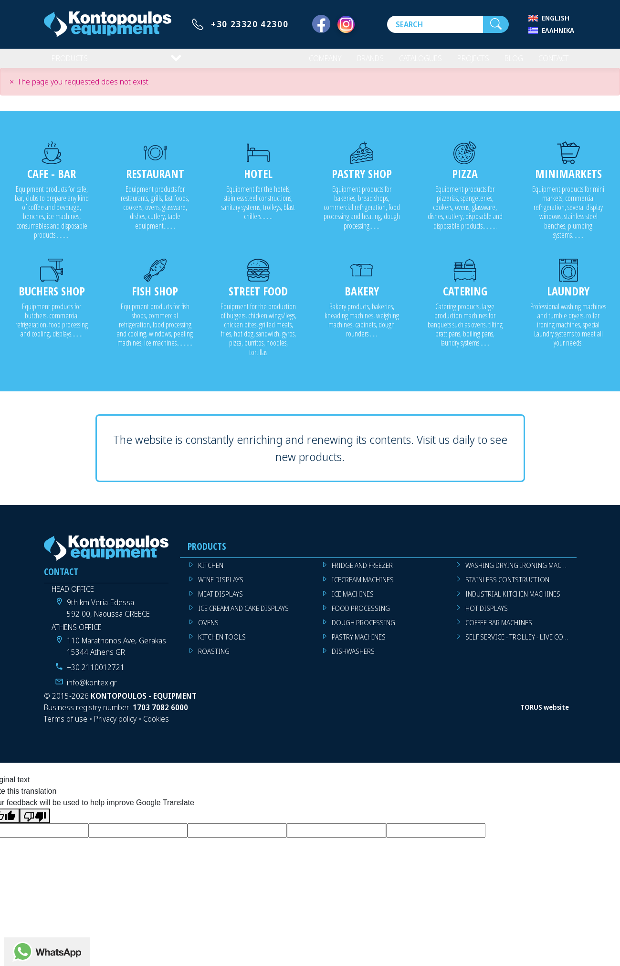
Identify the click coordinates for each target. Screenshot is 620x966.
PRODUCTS (71, 62)
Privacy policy (115, 726)
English (555, 17)
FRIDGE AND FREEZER (362, 573)
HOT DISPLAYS (486, 615)
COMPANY (311, 62)
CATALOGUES (412, 62)
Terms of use (65, 726)
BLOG (509, 62)
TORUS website (544, 714)
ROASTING (214, 658)
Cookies (156, 726)
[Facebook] (321, 24)
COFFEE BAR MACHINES (498, 630)
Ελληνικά (558, 30)
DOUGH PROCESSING (363, 630)
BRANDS (358, 62)
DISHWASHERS (353, 658)
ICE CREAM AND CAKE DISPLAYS (243, 615)
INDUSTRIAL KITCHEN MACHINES (512, 601)
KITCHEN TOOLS (222, 644)
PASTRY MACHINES (359, 644)
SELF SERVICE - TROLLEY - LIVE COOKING (520, 644)
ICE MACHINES (353, 601)
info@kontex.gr (92, 690)
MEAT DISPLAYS (220, 601)
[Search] (435, 24)
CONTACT (551, 62)
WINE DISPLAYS (220, 587)
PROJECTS (467, 62)
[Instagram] (346, 24)
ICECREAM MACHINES (363, 587)
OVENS (208, 630)
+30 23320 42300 (249, 24)
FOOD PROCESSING (361, 615)
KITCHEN (210, 573)
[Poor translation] (35, 823)
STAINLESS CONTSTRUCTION (507, 587)
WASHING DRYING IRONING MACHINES (520, 573)
